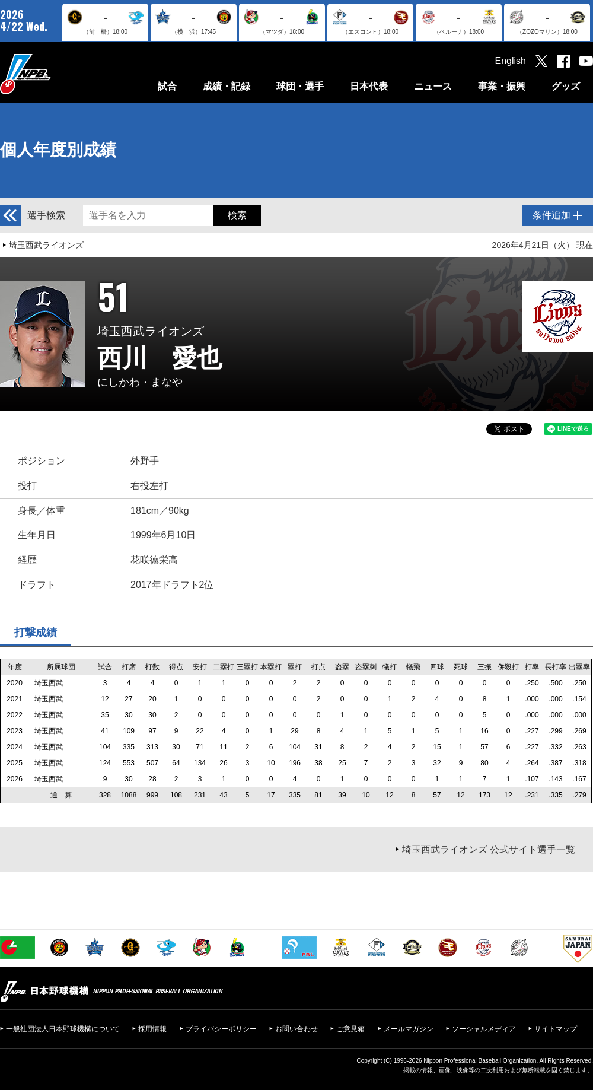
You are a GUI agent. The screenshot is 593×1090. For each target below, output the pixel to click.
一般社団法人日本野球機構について (63, 1029)
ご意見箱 (350, 1029)
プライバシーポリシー (221, 1029)
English (510, 61)
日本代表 (369, 86)
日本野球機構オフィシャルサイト (55, 74)
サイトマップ (555, 1029)
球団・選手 (300, 86)
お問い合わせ (296, 1029)
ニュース (433, 86)
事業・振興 (501, 86)
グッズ (565, 86)
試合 (167, 86)
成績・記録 (226, 86)
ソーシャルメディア (484, 1029)
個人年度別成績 (58, 150)
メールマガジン (408, 1029)
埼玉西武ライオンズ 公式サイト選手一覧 (488, 849)
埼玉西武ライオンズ (46, 245)
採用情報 (152, 1029)
